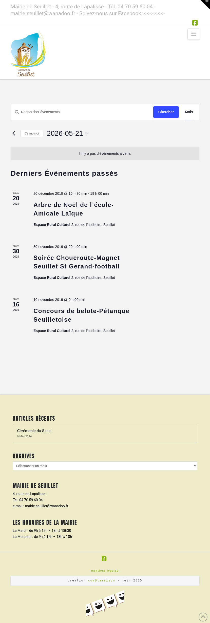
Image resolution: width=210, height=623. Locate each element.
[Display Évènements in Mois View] (189, 112)
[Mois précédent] (14, 133)
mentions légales (105, 570)
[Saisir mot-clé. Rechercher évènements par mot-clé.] (82, 112)
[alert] (105, 154)
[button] (194, 34)
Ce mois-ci (32, 133)
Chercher (166, 112)
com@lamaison (101, 580)
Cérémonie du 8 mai (34, 430)
